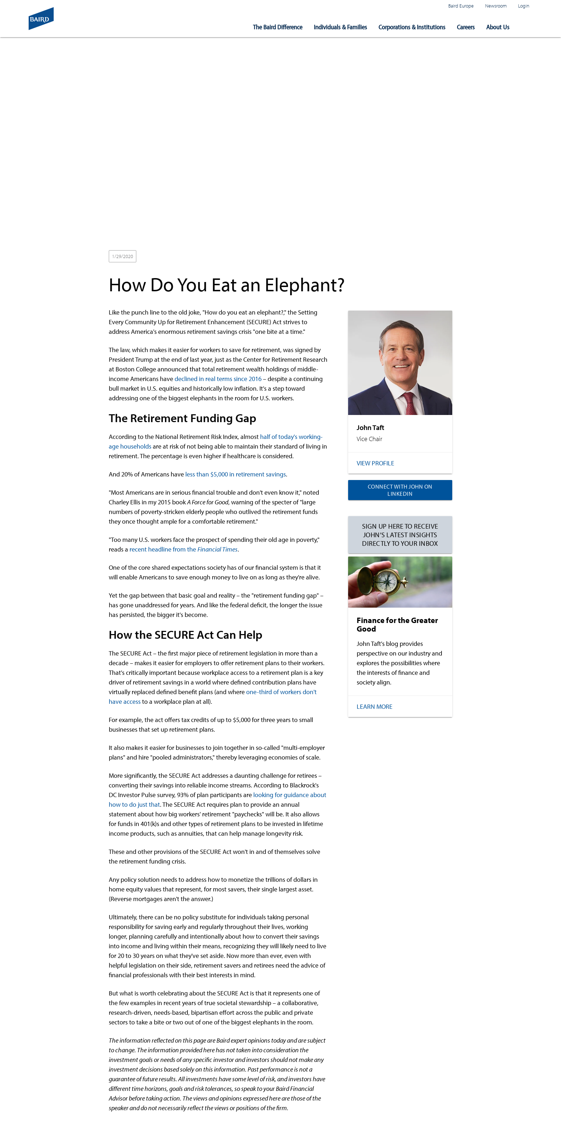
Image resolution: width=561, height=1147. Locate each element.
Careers (466, 27)
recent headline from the (184, 549)
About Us (497, 27)
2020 (148, 256)
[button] (526, 27)
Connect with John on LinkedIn (400, 490)
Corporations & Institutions (412, 27)
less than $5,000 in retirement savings (235, 474)
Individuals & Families (340, 27)
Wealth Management (185, 256)
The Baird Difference (277, 27)
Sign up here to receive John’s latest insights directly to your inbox (400, 535)
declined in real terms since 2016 (218, 379)
